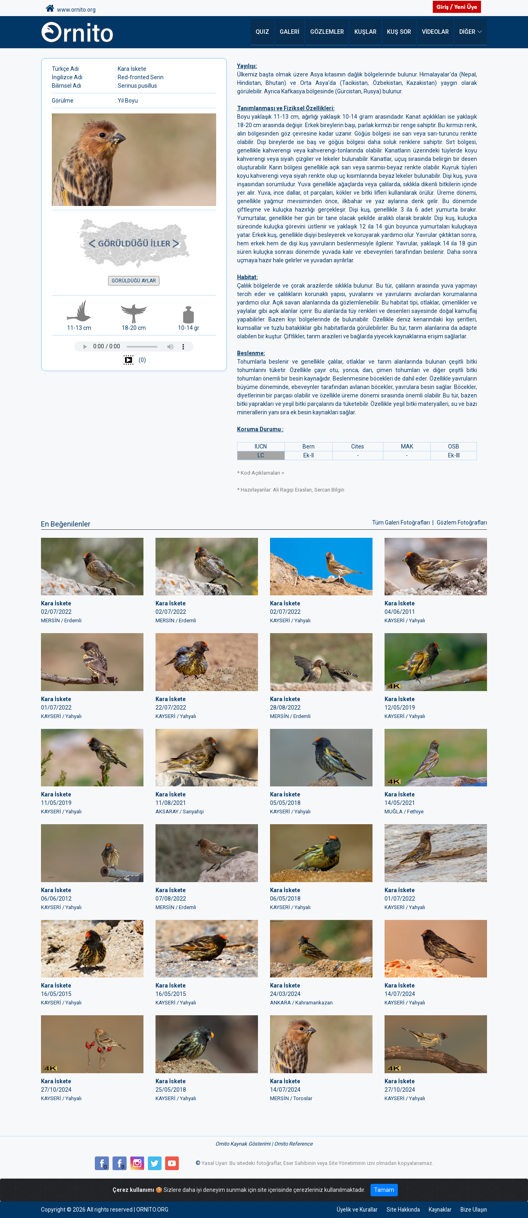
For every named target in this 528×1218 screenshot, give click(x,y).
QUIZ (267, 32)
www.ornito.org (71, 8)
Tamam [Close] (384, 1190)
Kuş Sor (400, 32)
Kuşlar (367, 32)
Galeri (293, 32)
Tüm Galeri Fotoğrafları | (403, 522)
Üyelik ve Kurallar (349, 1209)
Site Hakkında (398, 1209)
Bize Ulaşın (473, 1209)
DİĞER (467, 32)
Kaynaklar (437, 1209)
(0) (134, 360)
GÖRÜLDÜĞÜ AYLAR (134, 281)
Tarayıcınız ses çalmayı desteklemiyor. (134, 347)
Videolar (435, 32)
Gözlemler (330, 32)
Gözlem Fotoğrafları (462, 522)
